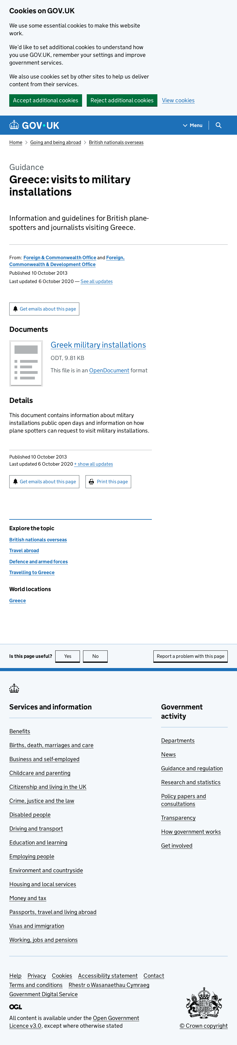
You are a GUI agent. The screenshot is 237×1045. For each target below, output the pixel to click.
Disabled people (30, 814)
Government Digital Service (43, 994)
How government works (191, 831)
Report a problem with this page (190, 656)
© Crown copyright (204, 1025)
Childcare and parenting (39, 772)
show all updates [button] (93, 464)
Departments (178, 740)
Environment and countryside (46, 870)
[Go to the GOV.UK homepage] (34, 125)
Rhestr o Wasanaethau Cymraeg (109, 984)
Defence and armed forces (38, 562)
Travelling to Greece (32, 572)
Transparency (178, 817)
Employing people (31, 856)
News (168, 754)
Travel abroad (24, 550)
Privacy (36, 975)
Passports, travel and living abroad (53, 912)
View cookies (178, 100)
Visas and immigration (36, 925)
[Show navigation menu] (193, 125)
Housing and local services (42, 884)
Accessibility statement (108, 975)
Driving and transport (36, 828)
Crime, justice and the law (41, 800)
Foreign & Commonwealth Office (59, 257)
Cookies (62, 975)
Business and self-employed (44, 759)
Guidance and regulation (192, 768)
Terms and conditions (36, 984)
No (100, 656)
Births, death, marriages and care (51, 745)
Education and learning (38, 842)
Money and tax (27, 898)
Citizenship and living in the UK (47, 786)
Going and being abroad (55, 142)
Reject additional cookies (122, 100)
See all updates (97, 281)
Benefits (19, 731)
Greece (17, 600)
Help (15, 975)
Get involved (177, 845)
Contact (153, 975)
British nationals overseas (116, 142)
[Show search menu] (218, 125)
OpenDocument (109, 370)
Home (15, 142)
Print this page (112, 481)
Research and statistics (191, 782)
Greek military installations (98, 345)
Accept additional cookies (45, 100)
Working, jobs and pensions (43, 939)
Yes (72, 656)
